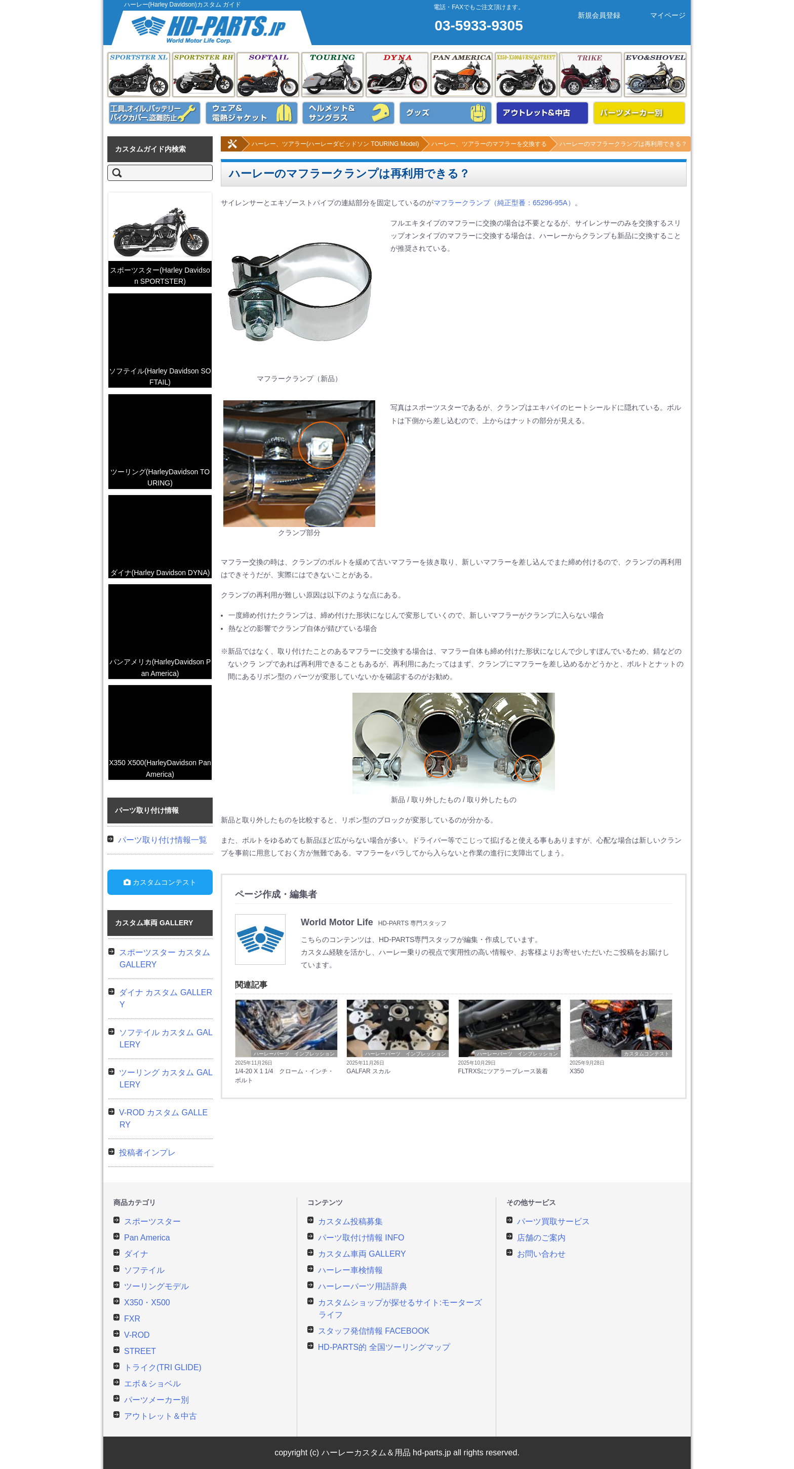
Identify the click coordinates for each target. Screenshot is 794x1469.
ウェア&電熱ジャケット (251, 113)
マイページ (659, 15)
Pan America (462, 75)
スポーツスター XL (139, 75)
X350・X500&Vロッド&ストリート (526, 75)
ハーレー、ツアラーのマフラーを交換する (476, 143)
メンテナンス (155, 113)
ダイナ (397, 75)
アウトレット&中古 (542, 113)
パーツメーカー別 (639, 113)
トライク (590, 75)
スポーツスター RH (203, 75)
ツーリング (333, 75)
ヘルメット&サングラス (348, 113)
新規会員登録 (590, 15)
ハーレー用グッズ (445, 113)
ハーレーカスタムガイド (212, 28)
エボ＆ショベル (655, 75)
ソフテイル (268, 75)
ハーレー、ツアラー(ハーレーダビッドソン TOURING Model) (322, 143)
